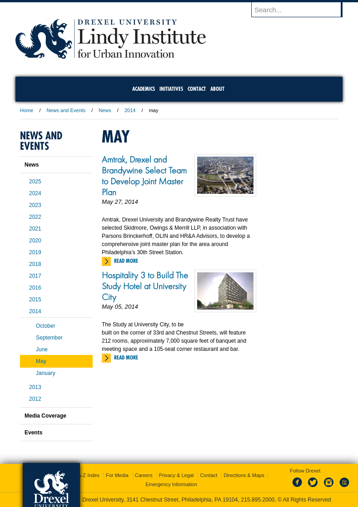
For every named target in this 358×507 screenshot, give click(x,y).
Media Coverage (45, 416)
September (49, 338)
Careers (144, 475)
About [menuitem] (217, 88)
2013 (35, 387)
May (41, 361)
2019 (35, 252)
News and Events (66, 110)
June (42, 349)
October (45, 326)
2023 (35, 205)
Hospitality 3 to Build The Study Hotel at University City (145, 286)
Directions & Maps (244, 475)
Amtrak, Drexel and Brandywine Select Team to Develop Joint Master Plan (144, 175)
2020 (35, 240)
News (105, 110)
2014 (129, 110)
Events (33, 432)
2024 (35, 193)
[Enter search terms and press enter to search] (301, 9)
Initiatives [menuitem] (171, 88)
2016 (35, 288)
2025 (35, 181)
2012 (35, 399)
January (45, 373)
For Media (117, 475)
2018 (35, 264)
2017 (35, 276)
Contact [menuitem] (197, 88)
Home (26, 110)
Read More (126, 260)
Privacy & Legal (176, 475)
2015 (35, 299)
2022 (35, 217)
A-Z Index (88, 475)
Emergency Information (171, 484)
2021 (35, 229)
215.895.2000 (257, 500)
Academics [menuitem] (143, 88)
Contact (208, 475)
